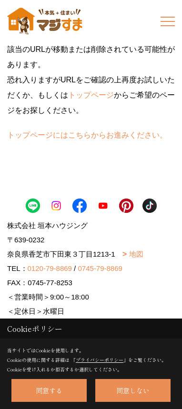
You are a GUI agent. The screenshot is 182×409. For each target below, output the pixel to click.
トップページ (91, 95)
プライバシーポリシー (99, 359)
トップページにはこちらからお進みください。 (87, 135)
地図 (136, 254)
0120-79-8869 (50, 268)
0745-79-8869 (100, 268)
